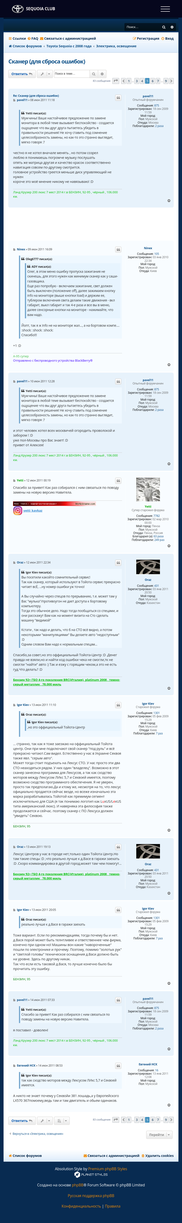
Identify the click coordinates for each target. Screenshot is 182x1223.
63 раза (159, 536)
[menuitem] (32, 38)
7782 (157, 516)
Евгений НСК (148, 1064)
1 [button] (129, 81)
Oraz (148, 580)
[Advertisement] (94, 224)
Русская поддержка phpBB (91, 1195)
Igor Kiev (148, 703)
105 (156, 254)
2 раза (159, 126)
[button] (115, 81)
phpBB (77, 1185)
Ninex (148, 248)
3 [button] (137, 81)
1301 (157, 713)
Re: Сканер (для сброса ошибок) (36, 95)
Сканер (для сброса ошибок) (46, 61)
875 (156, 105)
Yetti (148, 507)
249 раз (159, 540)
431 (156, 585)
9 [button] (166, 81)
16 (156, 1070)
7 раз (159, 733)
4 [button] (142, 81)
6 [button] (153, 81)
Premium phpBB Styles (107, 1168)
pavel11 (148, 96)
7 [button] (158, 81)
